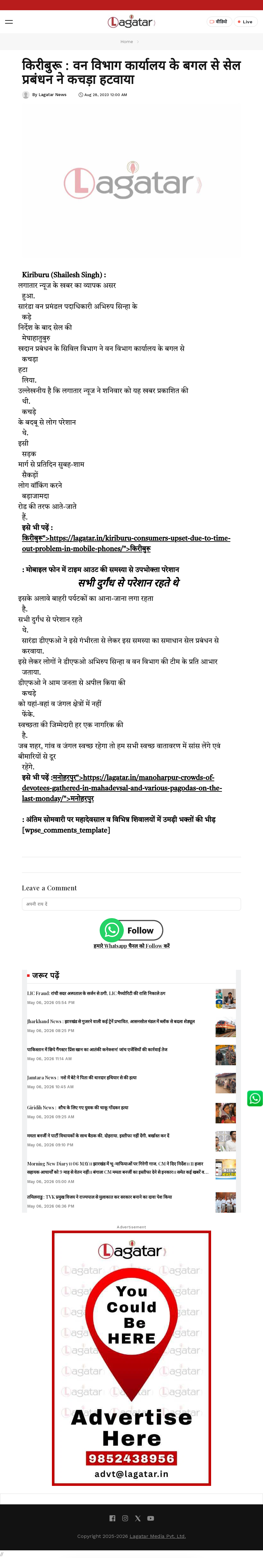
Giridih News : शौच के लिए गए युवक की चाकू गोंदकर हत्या (77, 1108)
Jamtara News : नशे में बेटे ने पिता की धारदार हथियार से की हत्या (82, 1078)
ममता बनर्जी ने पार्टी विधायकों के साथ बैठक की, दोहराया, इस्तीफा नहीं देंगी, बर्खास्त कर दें (98, 1136)
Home (126, 41)
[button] (9, 22)
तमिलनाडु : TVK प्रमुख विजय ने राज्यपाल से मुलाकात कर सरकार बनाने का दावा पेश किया (99, 1197)
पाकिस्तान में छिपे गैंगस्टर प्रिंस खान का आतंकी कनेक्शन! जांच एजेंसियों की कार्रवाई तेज (97, 1049)
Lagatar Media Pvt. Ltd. (158, 1536)
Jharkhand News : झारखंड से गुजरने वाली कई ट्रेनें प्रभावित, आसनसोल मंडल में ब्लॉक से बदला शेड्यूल (111, 1021)
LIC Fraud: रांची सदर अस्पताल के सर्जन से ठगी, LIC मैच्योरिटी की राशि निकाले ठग (96, 993)
